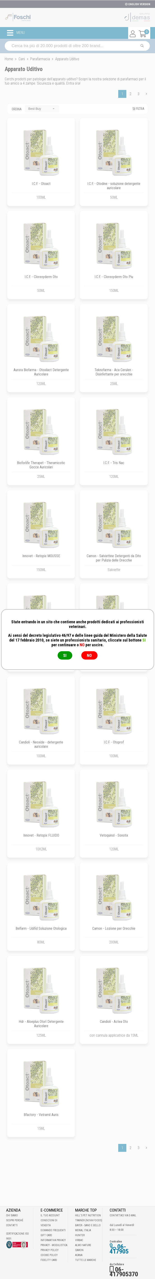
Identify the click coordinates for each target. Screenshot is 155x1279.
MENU (16, 33)
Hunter (80, 1235)
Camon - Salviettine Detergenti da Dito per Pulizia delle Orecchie (114, 558)
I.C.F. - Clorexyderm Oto (41, 277)
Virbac (79, 1240)
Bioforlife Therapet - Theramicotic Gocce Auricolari (41, 465)
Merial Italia (83, 1230)
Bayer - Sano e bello (88, 1225)
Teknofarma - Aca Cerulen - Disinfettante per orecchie (114, 372)
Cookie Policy (49, 1255)
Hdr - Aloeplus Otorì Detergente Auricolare (41, 1023)
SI (65, 655)
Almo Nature (83, 1245)
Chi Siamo (12, 1215)
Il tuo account (50, 1215)
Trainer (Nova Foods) (88, 1220)
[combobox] (42, 109)
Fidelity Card (49, 1260)
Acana (78, 1255)
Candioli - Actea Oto (114, 1021)
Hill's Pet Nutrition (88, 1215)
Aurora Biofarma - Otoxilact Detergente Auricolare (41, 372)
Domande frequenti (53, 1230)
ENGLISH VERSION (137, 4)
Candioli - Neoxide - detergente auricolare (41, 744)
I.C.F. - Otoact (41, 184)
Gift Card (46, 1235)
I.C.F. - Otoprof (114, 742)
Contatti (12, 1225)
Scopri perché (14, 1220)
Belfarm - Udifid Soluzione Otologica (41, 928)
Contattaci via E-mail (123, 1215)
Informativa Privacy (53, 1240)
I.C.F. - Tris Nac (113, 463)
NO (89, 655)
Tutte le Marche (85, 1260)
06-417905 (119, 1249)
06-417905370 (124, 1272)
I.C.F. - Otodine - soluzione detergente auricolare (113, 186)
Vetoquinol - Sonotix (114, 835)
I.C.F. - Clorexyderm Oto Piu (114, 277)
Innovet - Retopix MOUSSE (41, 556)
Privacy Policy (50, 1250)
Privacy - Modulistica (54, 1245)
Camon (79, 1250)
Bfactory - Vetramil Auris (41, 1115)
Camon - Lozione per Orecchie (113, 928)
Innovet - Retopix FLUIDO (41, 835)
